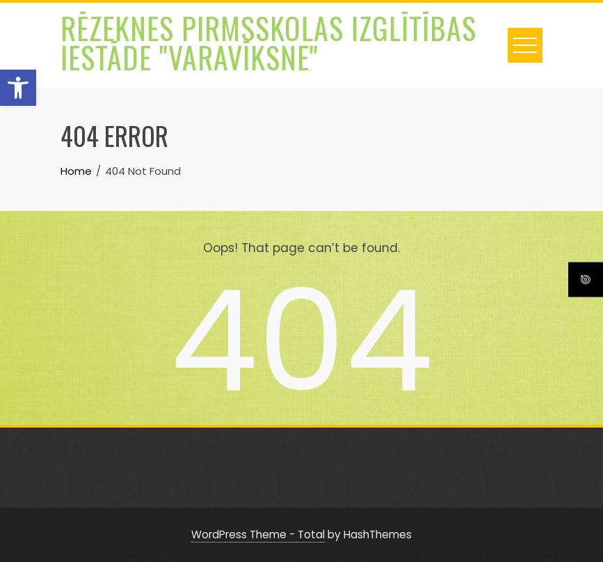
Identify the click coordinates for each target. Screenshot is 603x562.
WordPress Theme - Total (258, 534)
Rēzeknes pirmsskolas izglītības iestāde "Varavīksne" (268, 42)
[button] (18, 88)
